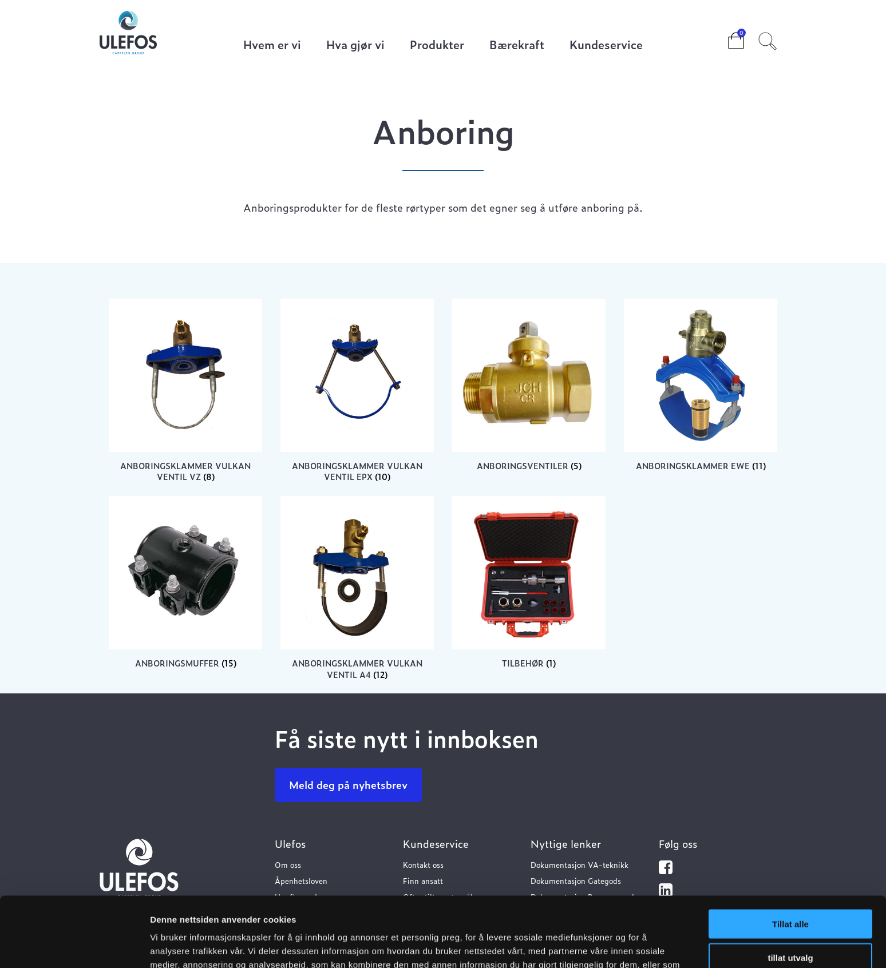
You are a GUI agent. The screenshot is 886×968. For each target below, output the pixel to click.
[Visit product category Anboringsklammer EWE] (700, 385)
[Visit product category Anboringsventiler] (529, 385)
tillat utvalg (790, 887)
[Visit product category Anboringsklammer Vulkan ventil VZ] (185, 390)
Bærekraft (516, 45)
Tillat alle (790, 854)
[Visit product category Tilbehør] (529, 582)
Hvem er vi (272, 45)
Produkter (437, 45)
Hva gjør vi (355, 45)
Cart (727, 37)
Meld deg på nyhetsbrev (348, 784)
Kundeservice (606, 45)
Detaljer (610, 945)
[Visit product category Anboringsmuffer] (185, 582)
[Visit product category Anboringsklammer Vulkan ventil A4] (357, 588)
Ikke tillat (790, 921)
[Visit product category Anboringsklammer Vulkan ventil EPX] (357, 390)
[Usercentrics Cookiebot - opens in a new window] (74, 945)
